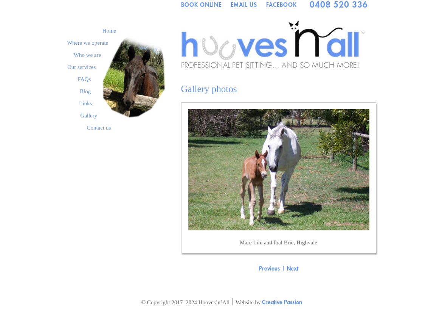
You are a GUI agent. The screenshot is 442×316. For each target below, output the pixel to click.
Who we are (87, 55)
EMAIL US (244, 4)
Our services (81, 67)
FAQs (84, 79)
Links (85, 103)
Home (109, 31)
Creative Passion (282, 302)
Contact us (99, 128)
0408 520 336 (339, 4)
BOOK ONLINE (201, 4)
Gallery (88, 116)
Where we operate (87, 43)
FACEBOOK (281, 4)
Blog (85, 91)
